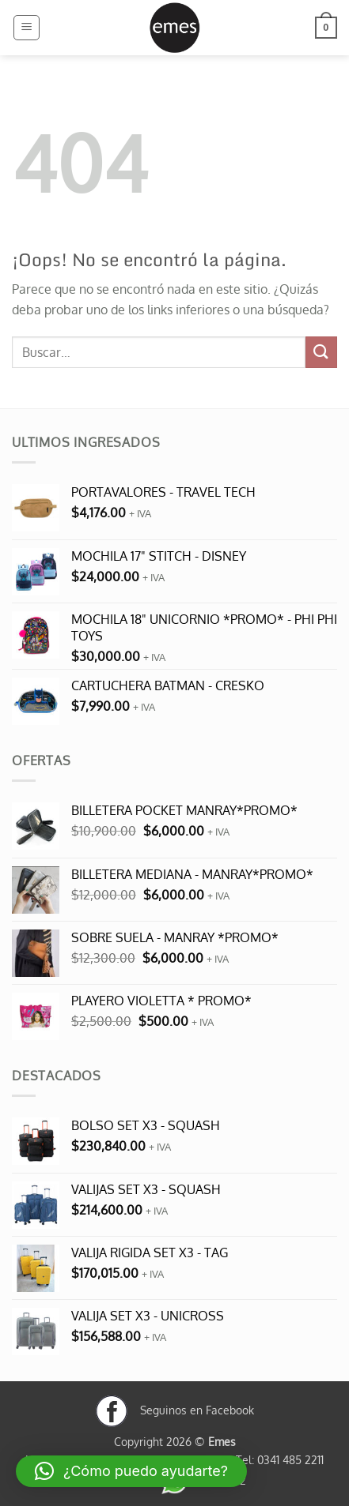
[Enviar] (321, 351)
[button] (26, 27)
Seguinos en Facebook (175, 1410)
